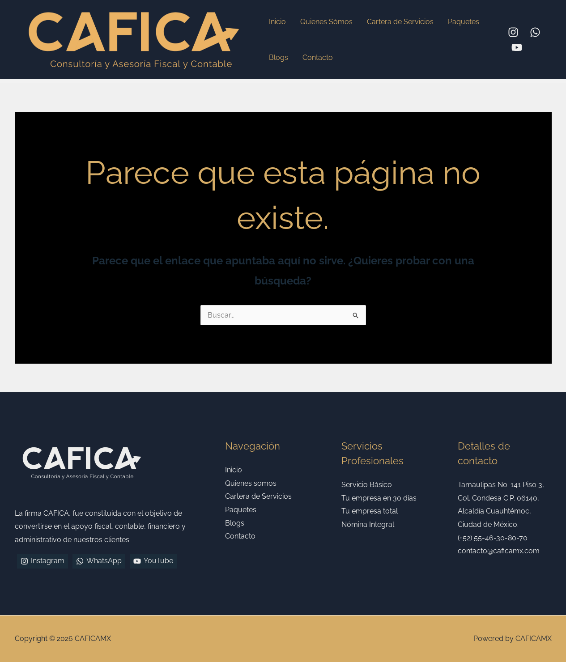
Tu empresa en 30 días (379, 498)
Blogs (278, 57)
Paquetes (463, 21)
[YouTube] (516, 47)
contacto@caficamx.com (499, 551)
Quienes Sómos (326, 21)
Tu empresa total (369, 511)
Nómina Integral (367, 524)
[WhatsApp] (535, 32)
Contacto (317, 57)
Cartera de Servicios (400, 21)
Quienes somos (251, 483)
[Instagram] (513, 32)
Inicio (277, 21)
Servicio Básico (366, 484)
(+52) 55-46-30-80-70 (493, 538)
